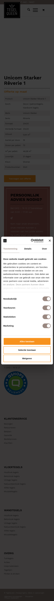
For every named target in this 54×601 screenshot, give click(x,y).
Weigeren (27, 358)
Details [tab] (27, 248)
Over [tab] (44, 248)
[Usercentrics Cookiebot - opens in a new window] (32, 241)
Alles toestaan (27, 341)
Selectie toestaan (27, 350)
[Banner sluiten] (50, 241)
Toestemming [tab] (10, 248)
